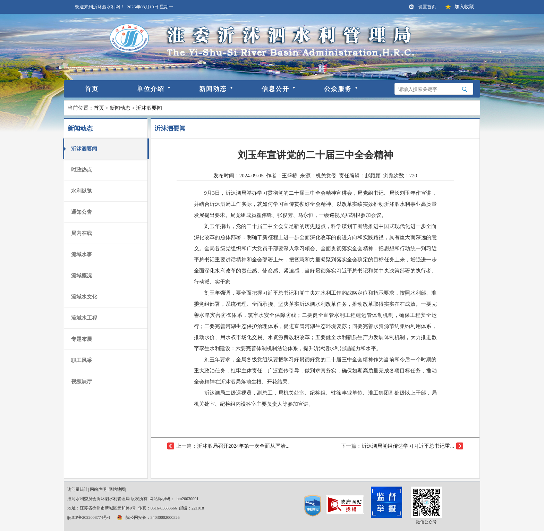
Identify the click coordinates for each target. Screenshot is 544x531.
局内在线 (81, 233)
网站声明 (98, 489)
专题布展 (81, 339)
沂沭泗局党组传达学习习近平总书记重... (408, 446)
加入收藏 (464, 6)
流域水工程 (84, 318)
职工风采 (81, 360)
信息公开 (275, 88)
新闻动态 (213, 88)
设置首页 (427, 6)
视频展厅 (81, 381)
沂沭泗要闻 (149, 108)
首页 (92, 88)
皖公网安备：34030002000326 (148, 517)
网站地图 (117, 489)
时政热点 (81, 169)
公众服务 (338, 88)
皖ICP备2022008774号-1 (89, 517)
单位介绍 (150, 88)
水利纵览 (81, 191)
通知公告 (81, 212)
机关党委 (326, 175)
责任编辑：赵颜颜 (360, 175)
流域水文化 (84, 297)
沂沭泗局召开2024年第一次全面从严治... (243, 446)
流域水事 (81, 254)
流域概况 (81, 275)
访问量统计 (77, 489)
